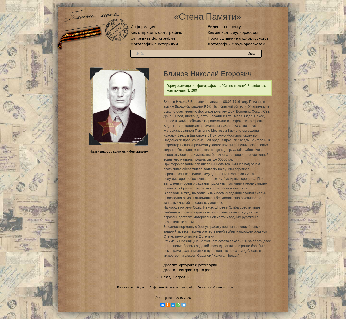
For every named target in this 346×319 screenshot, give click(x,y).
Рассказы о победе (130, 287)
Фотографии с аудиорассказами (237, 44)
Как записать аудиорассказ (233, 32)
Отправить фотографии (152, 38)
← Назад (164, 277)
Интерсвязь (166, 298)
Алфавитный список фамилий (170, 287)
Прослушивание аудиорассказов (238, 38)
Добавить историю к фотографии (190, 270)
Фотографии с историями (154, 44)
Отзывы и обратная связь (216, 287)
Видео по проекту (224, 27)
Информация (142, 27)
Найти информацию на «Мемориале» (119, 151)
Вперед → (181, 277)
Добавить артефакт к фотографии (190, 265)
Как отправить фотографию (156, 32)
